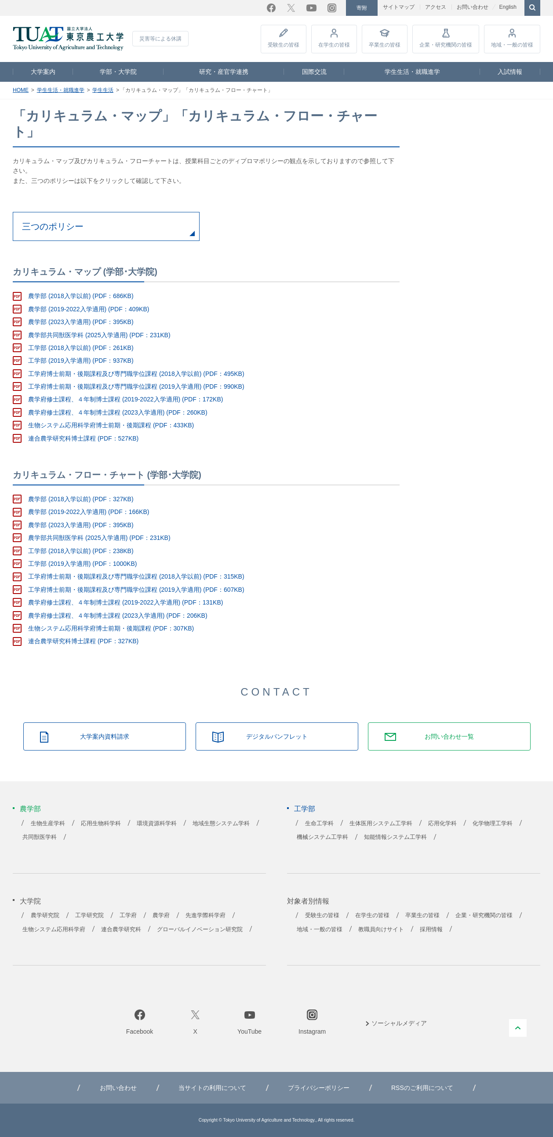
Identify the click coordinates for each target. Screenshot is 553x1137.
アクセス (435, 7)
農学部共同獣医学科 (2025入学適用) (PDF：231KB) (99, 335)
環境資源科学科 (157, 823)
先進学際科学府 (206, 915)
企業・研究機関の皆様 (445, 45)
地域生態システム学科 (221, 823)
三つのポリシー (53, 226)
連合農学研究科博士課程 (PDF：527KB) (83, 438)
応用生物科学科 (101, 823)
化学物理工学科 (493, 823)
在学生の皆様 (334, 45)
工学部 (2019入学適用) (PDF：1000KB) (82, 563)
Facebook (271, 8)
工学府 (128, 915)
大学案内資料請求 (104, 736)
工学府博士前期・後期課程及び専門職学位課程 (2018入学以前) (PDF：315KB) (136, 576)
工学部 (304, 809)
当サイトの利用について (212, 1087)
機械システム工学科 (322, 837)
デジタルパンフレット (277, 736)
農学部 (30, 809)
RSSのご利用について (422, 1087)
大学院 (30, 901)
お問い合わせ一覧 (449, 736)
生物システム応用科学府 (53, 929)
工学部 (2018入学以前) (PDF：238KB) (81, 550)
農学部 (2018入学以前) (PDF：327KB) (81, 499)
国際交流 (314, 71)
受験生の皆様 (283, 45)
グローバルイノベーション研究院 (200, 929)
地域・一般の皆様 (512, 45)
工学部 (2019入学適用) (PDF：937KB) (81, 360)
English (507, 7)
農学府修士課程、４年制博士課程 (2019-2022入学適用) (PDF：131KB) (125, 602)
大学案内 (43, 71)
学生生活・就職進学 (412, 71)
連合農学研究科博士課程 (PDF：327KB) (83, 641)
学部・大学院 (118, 71)
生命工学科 (319, 823)
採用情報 (431, 929)
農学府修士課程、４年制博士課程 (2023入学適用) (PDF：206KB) (117, 615)
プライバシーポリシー (318, 1087)
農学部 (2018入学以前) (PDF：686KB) (81, 295)
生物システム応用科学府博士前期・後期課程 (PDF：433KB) (111, 425)
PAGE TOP (518, 1028)
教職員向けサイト (381, 929)
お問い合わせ (472, 7)
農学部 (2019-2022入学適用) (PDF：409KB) (88, 309)
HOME (21, 90)
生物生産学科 (48, 823)
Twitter (291, 8)
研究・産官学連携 (223, 71)
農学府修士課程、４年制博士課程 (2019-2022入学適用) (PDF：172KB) (125, 399)
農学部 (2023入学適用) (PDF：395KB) (81, 321)
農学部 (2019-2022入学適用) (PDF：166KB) (88, 511)
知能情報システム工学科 (395, 837)
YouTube (311, 8)
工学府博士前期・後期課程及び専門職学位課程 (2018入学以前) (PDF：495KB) (136, 373)
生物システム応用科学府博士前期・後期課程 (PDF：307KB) (111, 628)
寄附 (362, 8)
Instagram (332, 8)
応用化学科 (442, 823)
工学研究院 (89, 915)
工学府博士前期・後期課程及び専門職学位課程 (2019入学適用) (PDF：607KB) (136, 589)
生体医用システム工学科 (380, 823)
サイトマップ (399, 7)
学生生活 (102, 90)
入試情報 (510, 71)
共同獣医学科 (39, 837)
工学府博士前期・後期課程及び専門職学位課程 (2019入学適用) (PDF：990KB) (136, 386)
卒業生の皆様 (384, 45)
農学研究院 (45, 915)
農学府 (161, 915)
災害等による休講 (160, 39)
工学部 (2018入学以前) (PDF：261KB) (81, 347)
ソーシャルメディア (399, 1023)
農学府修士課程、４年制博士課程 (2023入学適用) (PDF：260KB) (117, 412)
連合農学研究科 (121, 929)
